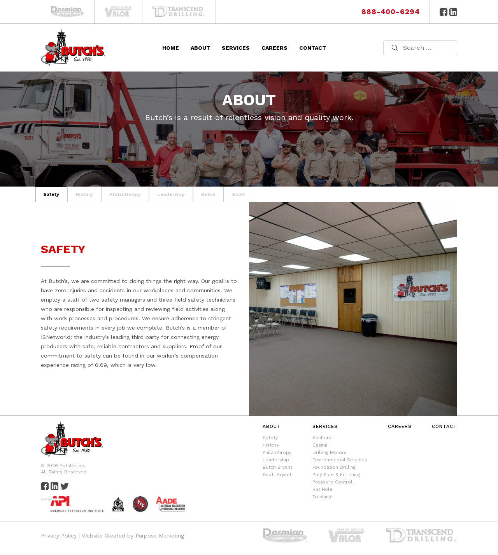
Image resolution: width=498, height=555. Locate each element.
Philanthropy (277, 452)
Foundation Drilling (334, 467)
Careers (274, 48)
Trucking (321, 496)
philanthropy (125, 194)
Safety (270, 437)
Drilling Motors (329, 452)
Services (236, 48)
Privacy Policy (59, 535)
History (271, 445)
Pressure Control (332, 482)
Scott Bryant (277, 474)
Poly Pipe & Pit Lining (336, 474)
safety (51, 194)
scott (238, 194)
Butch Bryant (277, 467)
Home (170, 48)
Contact (312, 48)
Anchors (321, 437)
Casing (319, 445)
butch (208, 194)
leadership (171, 194)
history (84, 194)
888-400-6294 (390, 11)
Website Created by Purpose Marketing (133, 535)
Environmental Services (339, 459)
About (200, 48)
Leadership (276, 459)
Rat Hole (322, 489)
